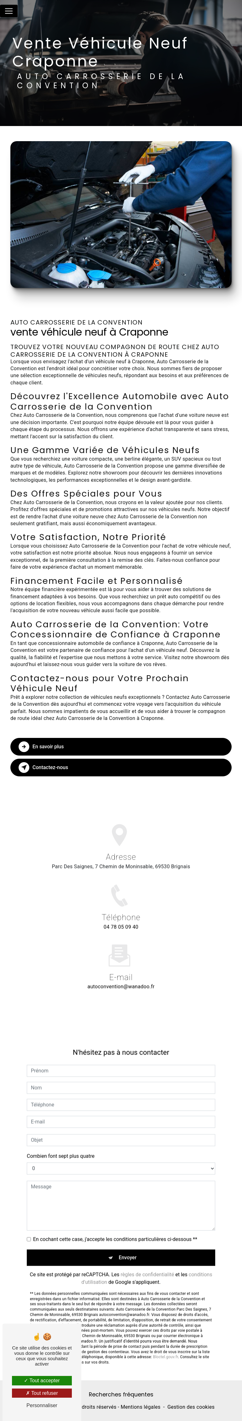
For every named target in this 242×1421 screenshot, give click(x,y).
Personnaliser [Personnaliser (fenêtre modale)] (41, 1405)
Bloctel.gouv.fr (165, 1346)
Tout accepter (42, 1380)
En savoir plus (41, 746)
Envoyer (128, 1247)
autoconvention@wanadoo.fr (120, 976)
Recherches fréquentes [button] (121, 1394)
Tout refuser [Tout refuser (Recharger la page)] (42, 1393)
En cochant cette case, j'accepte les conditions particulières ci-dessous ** (115, 1229)
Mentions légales (140, 1407)
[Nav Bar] (9, 11)
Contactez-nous (43, 767)
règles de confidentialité (147, 1264)
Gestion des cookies (191, 1407)
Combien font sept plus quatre (61, 1145)
